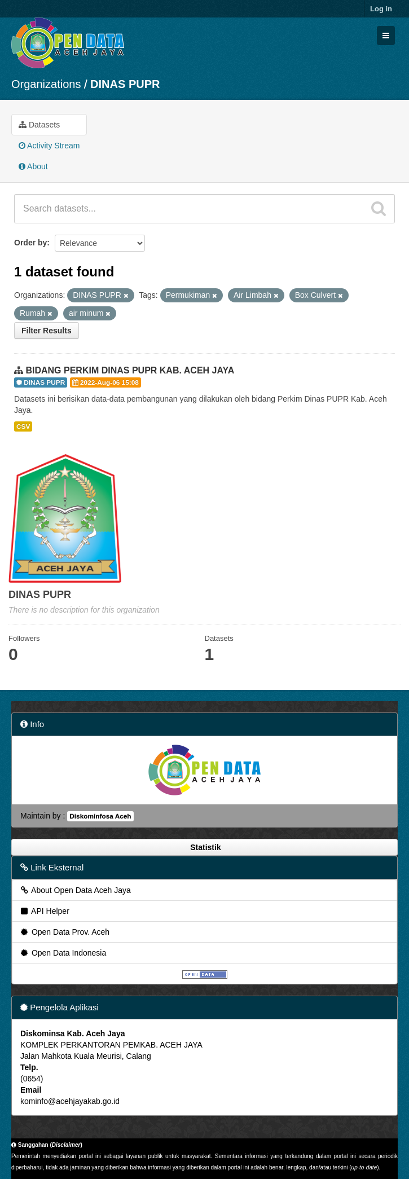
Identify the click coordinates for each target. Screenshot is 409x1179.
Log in (381, 9)
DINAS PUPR (125, 84)
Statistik (204, 847)
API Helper (44, 911)
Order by (30, 242)
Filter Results (46, 330)
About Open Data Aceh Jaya (75, 890)
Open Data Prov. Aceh (64, 931)
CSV (23, 426)
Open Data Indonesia (62, 952)
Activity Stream (49, 145)
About (33, 166)
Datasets (39, 124)
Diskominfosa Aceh (100, 816)
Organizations (46, 84)
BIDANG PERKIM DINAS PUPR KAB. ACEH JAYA (129, 370)
